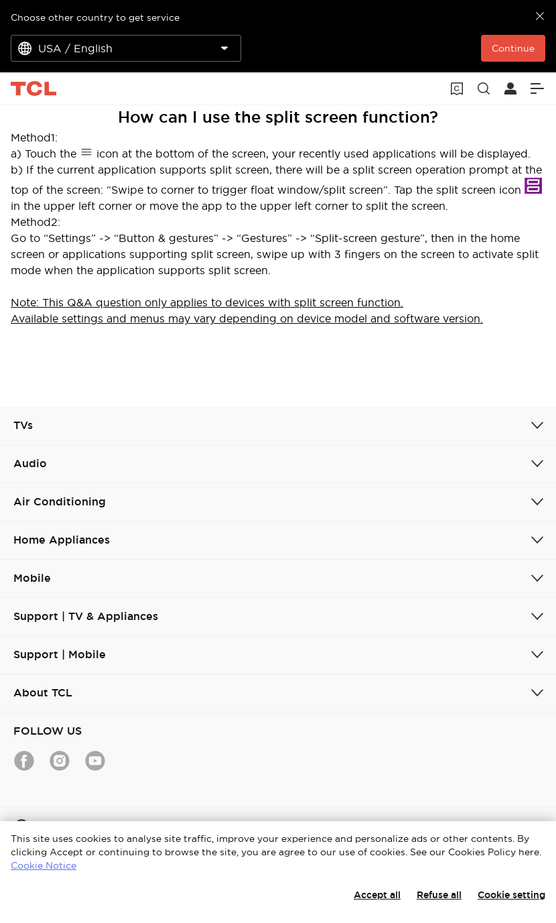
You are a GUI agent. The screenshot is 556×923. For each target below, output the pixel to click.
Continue (513, 48)
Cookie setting (511, 895)
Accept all (377, 895)
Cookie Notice (43, 865)
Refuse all (439, 895)
